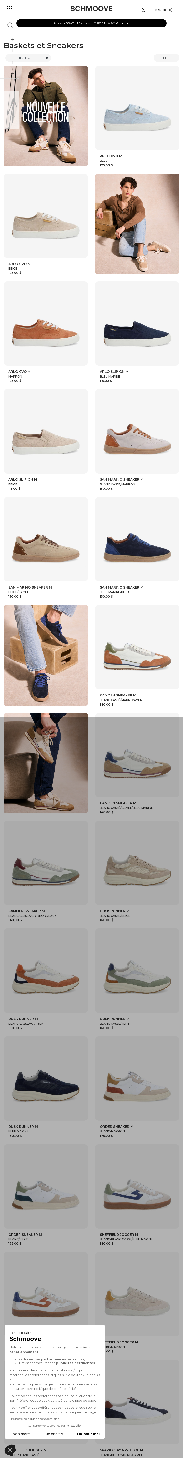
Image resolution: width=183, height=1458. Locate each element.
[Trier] (28, 58)
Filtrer (167, 58)
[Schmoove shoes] (91, 8)
